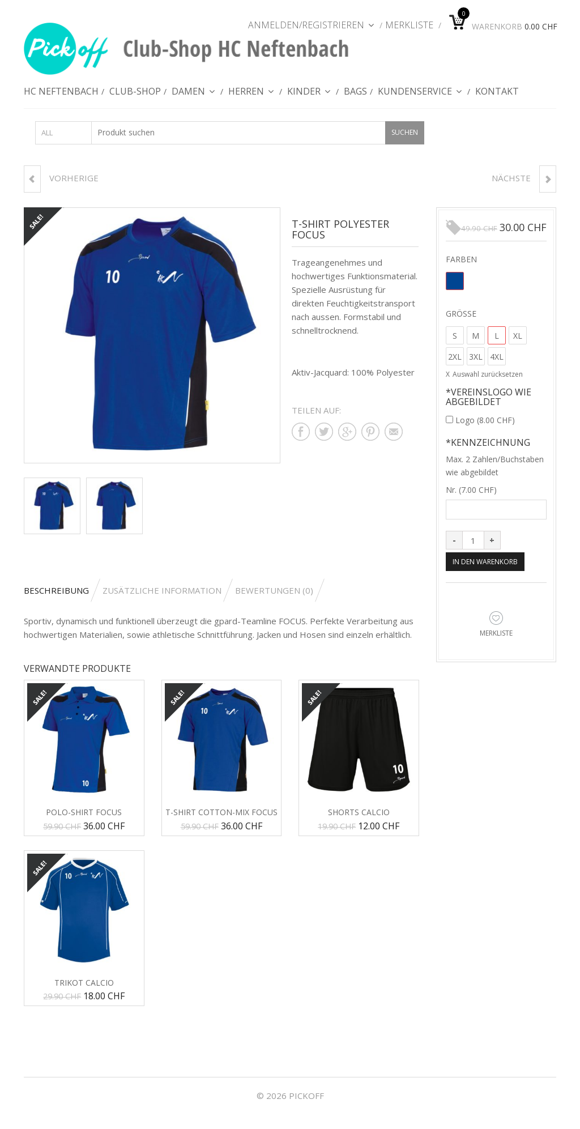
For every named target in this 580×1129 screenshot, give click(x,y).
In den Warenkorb (489, 562)
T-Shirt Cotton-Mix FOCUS (221, 813)
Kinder (309, 96)
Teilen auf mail (394, 432)
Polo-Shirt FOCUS (84, 813)
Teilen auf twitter (324, 432)
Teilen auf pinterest (370, 432)
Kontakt (497, 96)
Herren (251, 96)
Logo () (480, 420)
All (47, 133)
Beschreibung (56, 591)
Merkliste (409, 25)
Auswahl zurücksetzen (488, 375)
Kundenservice (420, 96)
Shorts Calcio (359, 813)
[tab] (62, 591)
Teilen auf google (347, 432)
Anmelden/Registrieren (311, 25)
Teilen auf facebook (301, 432)
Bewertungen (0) (274, 591)
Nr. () (471, 490)
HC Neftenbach (61, 96)
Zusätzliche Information (162, 591)
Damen (193, 96)
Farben (461, 259)
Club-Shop (135, 96)
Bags (355, 96)
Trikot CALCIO (84, 983)
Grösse (461, 313)
